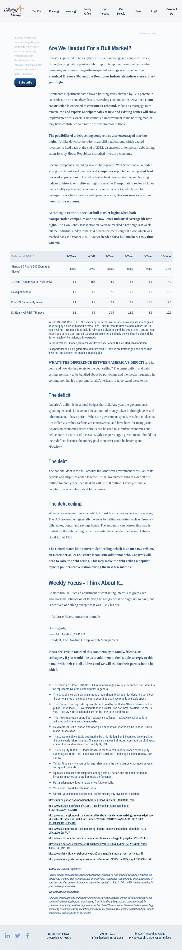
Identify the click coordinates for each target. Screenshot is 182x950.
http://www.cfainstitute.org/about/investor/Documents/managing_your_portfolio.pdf (95, 853)
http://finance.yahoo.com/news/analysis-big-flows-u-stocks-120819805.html (91, 800)
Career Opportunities (159, 937)
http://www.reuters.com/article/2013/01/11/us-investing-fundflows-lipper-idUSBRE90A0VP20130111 (89, 807)
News (138, 11)
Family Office (87, 11)
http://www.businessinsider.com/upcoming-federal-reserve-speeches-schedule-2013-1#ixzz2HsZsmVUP (97, 830)
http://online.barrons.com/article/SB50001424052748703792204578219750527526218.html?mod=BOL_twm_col (97, 846)
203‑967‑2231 (107, 933)
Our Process (104, 11)
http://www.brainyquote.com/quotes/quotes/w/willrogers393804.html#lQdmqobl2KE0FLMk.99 (99, 859)
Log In (154, 11)
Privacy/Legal (137, 937)
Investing (71, 11)
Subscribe (25, 82)
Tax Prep (37, 11)
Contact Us (171, 11)
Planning (54, 11)
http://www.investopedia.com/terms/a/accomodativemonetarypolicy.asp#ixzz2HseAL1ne (98, 838)
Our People (121, 11)
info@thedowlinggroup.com (107, 937)
